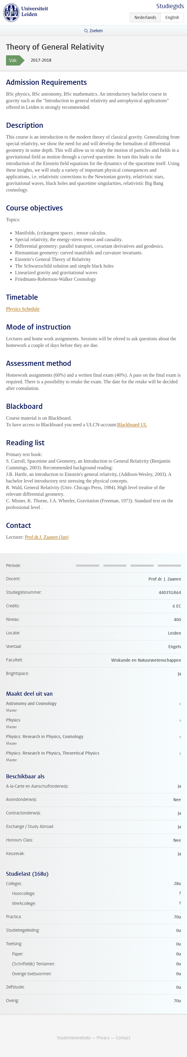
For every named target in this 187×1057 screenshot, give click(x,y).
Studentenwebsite (73, 1038)
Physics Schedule (23, 308)
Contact (123, 1038)
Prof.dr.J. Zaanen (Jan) (47, 537)
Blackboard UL (132, 424)
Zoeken (96, 31)
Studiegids (170, 6)
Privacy (103, 1038)
